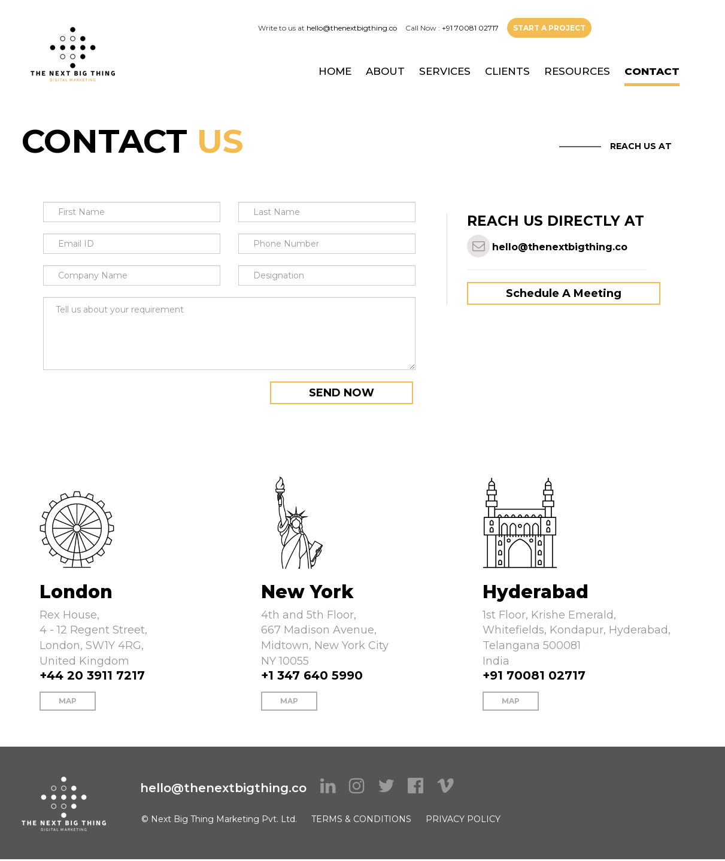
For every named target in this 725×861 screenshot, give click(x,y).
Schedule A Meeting (563, 293)
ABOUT (385, 71)
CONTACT (652, 71)
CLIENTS (507, 71)
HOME (334, 71)
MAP (68, 700)
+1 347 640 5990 (312, 675)
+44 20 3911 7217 (92, 675)
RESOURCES (577, 71)
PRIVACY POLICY (463, 819)
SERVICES (445, 71)
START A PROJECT (549, 27)
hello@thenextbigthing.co (352, 27)
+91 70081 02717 (470, 27)
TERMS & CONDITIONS (361, 819)
